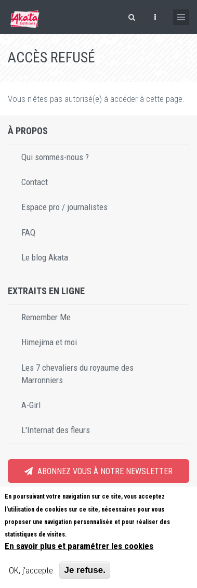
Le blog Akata (44, 257)
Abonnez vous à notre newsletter (98, 471)
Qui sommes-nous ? (55, 157)
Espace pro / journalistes (64, 207)
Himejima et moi (49, 342)
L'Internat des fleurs (55, 430)
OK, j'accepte (31, 570)
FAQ (28, 232)
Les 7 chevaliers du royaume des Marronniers (77, 373)
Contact (34, 182)
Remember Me (46, 317)
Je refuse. (84, 570)
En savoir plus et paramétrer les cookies (79, 546)
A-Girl (31, 405)
